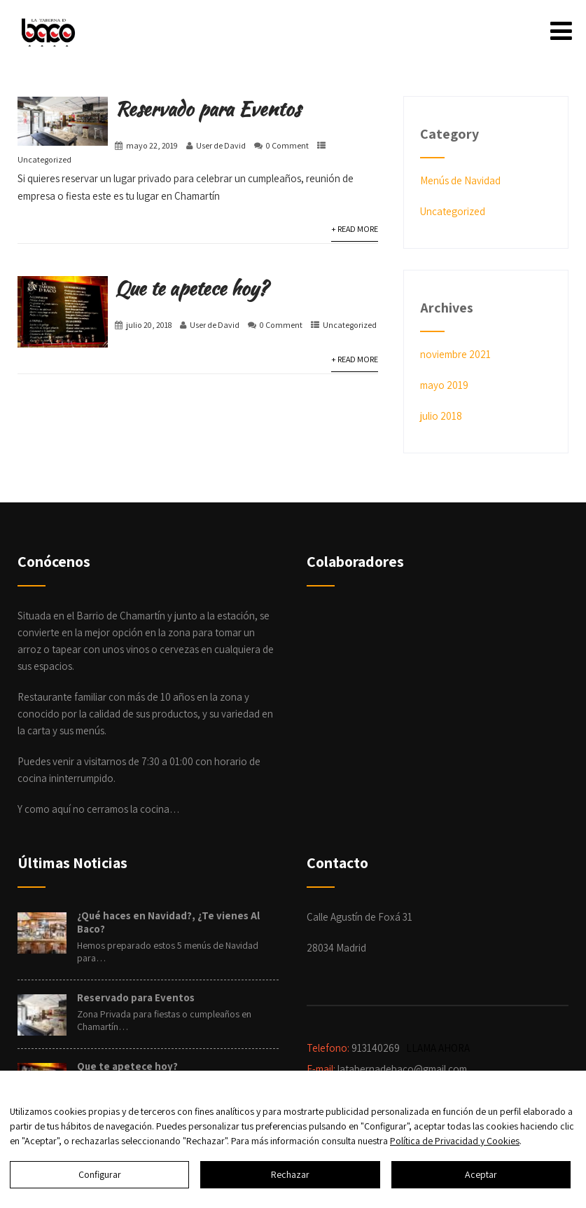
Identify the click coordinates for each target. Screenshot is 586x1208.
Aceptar (481, 1174)
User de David (221, 145)
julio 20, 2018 (149, 325)
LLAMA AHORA (439, 1048)
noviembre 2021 (455, 354)
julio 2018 (441, 416)
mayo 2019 (444, 385)
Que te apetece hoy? (191, 288)
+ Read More (354, 229)
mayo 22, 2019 (152, 145)
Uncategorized (44, 159)
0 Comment (287, 145)
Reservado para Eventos (207, 109)
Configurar (99, 1174)
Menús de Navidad (460, 180)
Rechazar (290, 1174)
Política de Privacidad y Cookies (454, 1140)
